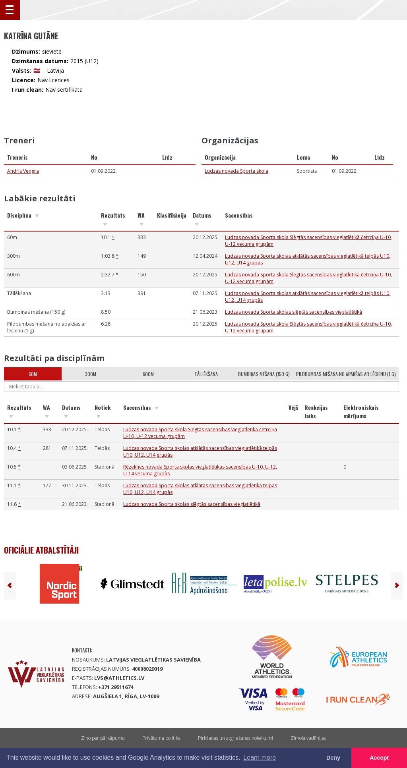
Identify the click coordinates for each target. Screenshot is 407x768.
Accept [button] (379, 757)
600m (148, 373)
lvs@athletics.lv (119, 677)
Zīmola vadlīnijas (308, 738)
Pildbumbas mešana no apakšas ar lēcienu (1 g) (346, 373)
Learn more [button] (259, 757)
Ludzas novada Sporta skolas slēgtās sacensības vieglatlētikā (293, 312)
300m (90, 373)
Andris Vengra (23, 171)
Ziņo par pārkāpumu (103, 738)
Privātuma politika (161, 738)
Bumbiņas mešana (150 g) (264, 373)
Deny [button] (333, 757)
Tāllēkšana (206, 373)
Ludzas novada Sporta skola (236, 171)
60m (33, 373)
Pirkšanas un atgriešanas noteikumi (235, 738)
